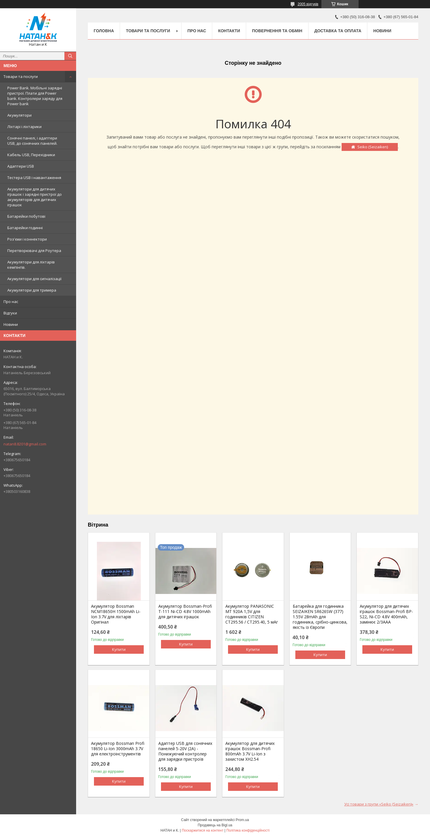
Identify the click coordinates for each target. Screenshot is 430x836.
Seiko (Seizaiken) (372, 146)
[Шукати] (70, 56)
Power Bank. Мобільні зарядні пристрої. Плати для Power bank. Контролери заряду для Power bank (34, 95)
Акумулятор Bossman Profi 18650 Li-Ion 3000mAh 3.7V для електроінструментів (117, 749)
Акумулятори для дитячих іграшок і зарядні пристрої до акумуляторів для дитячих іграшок (34, 196)
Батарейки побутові (26, 216)
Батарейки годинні (25, 227)
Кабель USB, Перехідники (31, 154)
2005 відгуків (308, 4)
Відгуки (10, 313)
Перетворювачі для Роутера (34, 250)
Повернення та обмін (277, 30)
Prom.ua (242, 820)
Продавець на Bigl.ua (215, 825)
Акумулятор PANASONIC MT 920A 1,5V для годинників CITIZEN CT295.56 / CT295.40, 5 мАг (251, 614)
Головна (104, 30)
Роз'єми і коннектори (27, 239)
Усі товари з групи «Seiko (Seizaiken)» (378, 804)
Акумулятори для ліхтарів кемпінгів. (31, 264)
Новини (11, 324)
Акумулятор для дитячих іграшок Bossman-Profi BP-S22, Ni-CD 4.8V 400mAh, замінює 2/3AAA (386, 614)
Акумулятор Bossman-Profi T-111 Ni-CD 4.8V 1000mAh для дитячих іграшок (185, 611)
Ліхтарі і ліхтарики (24, 126)
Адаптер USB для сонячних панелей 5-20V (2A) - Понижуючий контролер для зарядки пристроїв (185, 751)
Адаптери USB (20, 166)
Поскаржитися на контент (202, 830)
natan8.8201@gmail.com (25, 444)
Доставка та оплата (338, 30)
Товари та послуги (21, 76)
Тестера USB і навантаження (34, 177)
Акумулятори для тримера (31, 290)
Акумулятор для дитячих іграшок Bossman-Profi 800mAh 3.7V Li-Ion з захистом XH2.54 (250, 751)
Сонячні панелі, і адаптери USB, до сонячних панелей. (32, 140)
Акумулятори (19, 115)
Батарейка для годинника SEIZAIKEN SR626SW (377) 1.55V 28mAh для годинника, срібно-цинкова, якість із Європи (320, 617)
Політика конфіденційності (248, 830)
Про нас (11, 301)
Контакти (229, 30)
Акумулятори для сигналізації (34, 278)
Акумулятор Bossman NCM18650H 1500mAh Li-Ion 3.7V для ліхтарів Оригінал (116, 614)
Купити (119, 649)
